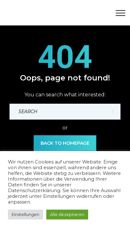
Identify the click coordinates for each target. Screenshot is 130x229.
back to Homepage (65, 143)
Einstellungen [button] (25, 214)
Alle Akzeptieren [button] (67, 214)
